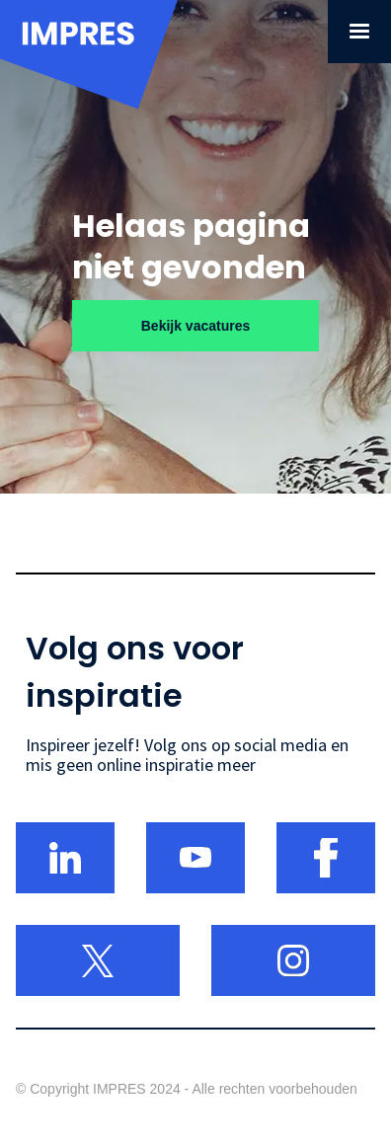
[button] (359, 31)
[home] (89, 70)
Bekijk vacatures (196, 326)
